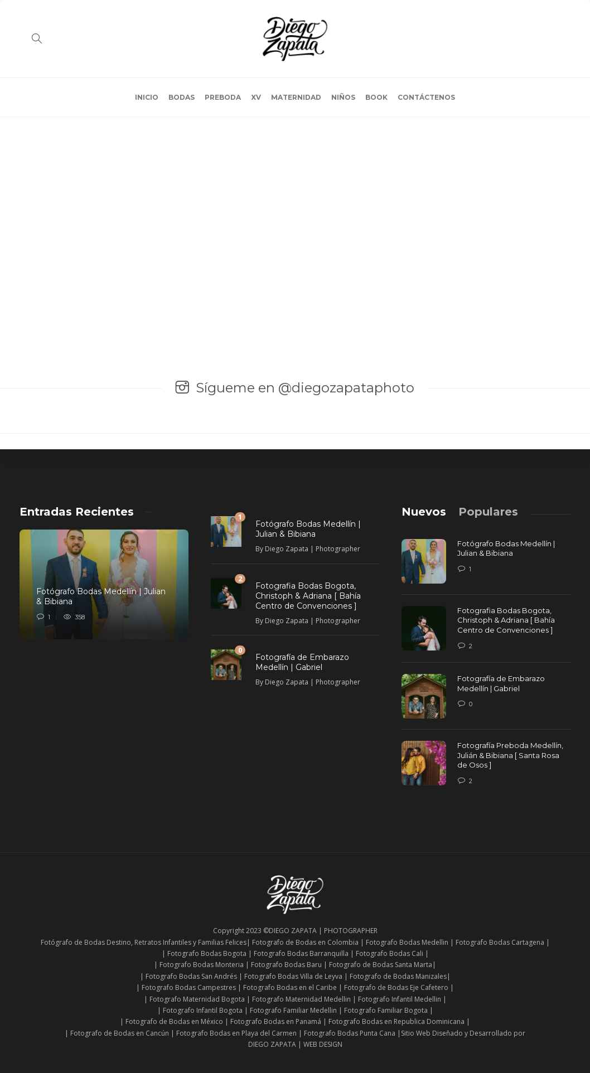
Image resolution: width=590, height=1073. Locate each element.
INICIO (146, 97)
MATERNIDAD (296, 97)
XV (256, 97)
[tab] (424, 511)
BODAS (181, 97)
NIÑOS (343, 97)
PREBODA (223, 97)
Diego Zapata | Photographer (312, 549)
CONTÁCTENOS (426, 97)
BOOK (376, 97)
